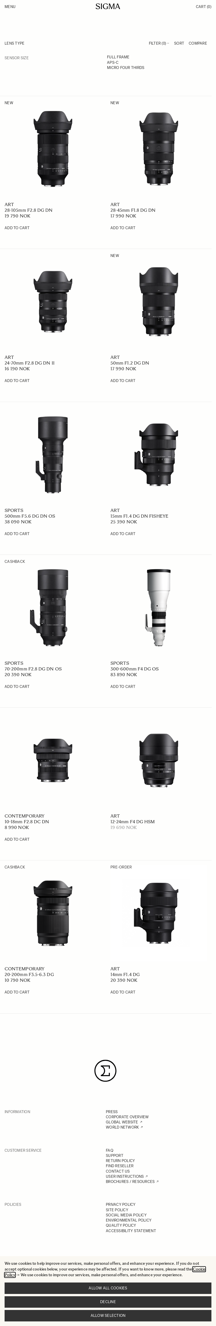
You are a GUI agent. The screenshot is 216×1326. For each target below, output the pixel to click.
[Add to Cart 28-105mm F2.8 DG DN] (17, 228)
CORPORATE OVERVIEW (127, 1117)
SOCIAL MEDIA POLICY (126, 1215)
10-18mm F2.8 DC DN (27, 821)
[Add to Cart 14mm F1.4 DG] (122, 992)
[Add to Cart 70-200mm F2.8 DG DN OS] (17, 686)
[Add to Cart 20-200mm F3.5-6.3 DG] (17, 992)
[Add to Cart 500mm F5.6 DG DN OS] (17, 534)
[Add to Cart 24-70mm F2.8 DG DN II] (17, 381)
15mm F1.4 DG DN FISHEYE (139, 516)
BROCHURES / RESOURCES (130, 1181)
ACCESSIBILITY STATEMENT (131, 1231)
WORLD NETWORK (122, 1127)
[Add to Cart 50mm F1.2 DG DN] (122, 381)
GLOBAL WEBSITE (122, 1122)
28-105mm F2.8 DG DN (29, 210)
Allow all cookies (108, 1288)
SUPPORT (114, 1155)
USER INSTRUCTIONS (125, 1176)
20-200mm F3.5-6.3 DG (29, 974)
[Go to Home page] (108, 6)
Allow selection (108, 1315)
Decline (108, 1302)
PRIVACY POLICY (121, 1204)
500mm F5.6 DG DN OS (30, 516)
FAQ (109, 1150)
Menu (10, 7)
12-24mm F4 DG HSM (132, 821)
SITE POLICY (117, 1210)
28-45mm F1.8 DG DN (132, 210)
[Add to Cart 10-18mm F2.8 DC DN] (17, 839)
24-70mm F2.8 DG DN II (30, 363)
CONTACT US (118, 1171)
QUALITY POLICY (121, 1225)
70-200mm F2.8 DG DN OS (33, 669)
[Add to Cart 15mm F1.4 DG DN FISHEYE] (122, 534)
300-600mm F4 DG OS (134, 669)
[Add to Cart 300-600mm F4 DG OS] (122, 686)
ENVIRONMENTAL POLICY (128, 1220)
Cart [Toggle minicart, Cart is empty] (203, 7)
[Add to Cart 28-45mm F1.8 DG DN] (122, 228)
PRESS (112, 1112)
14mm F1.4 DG (125, 974)
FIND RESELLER (119, 1166)
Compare (198, 43)
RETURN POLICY (120, 1161)
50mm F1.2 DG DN (129, 363)
